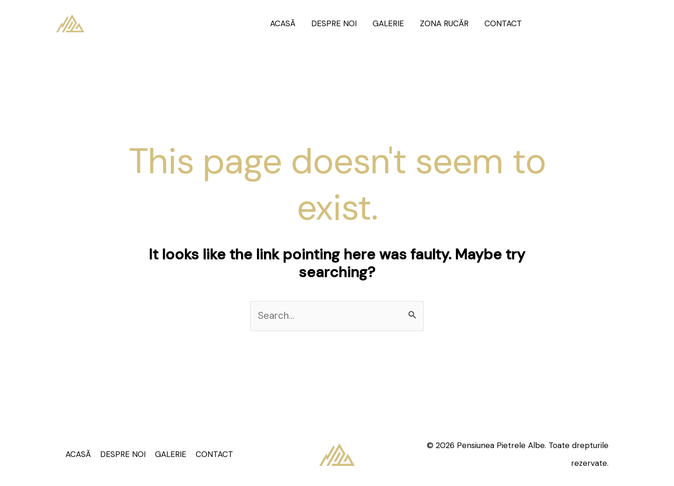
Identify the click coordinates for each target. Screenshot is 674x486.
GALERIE (388, 23)
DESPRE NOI (334, 23)
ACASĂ (282, 23)
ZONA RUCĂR (444, 23)
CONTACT (503, 23)
